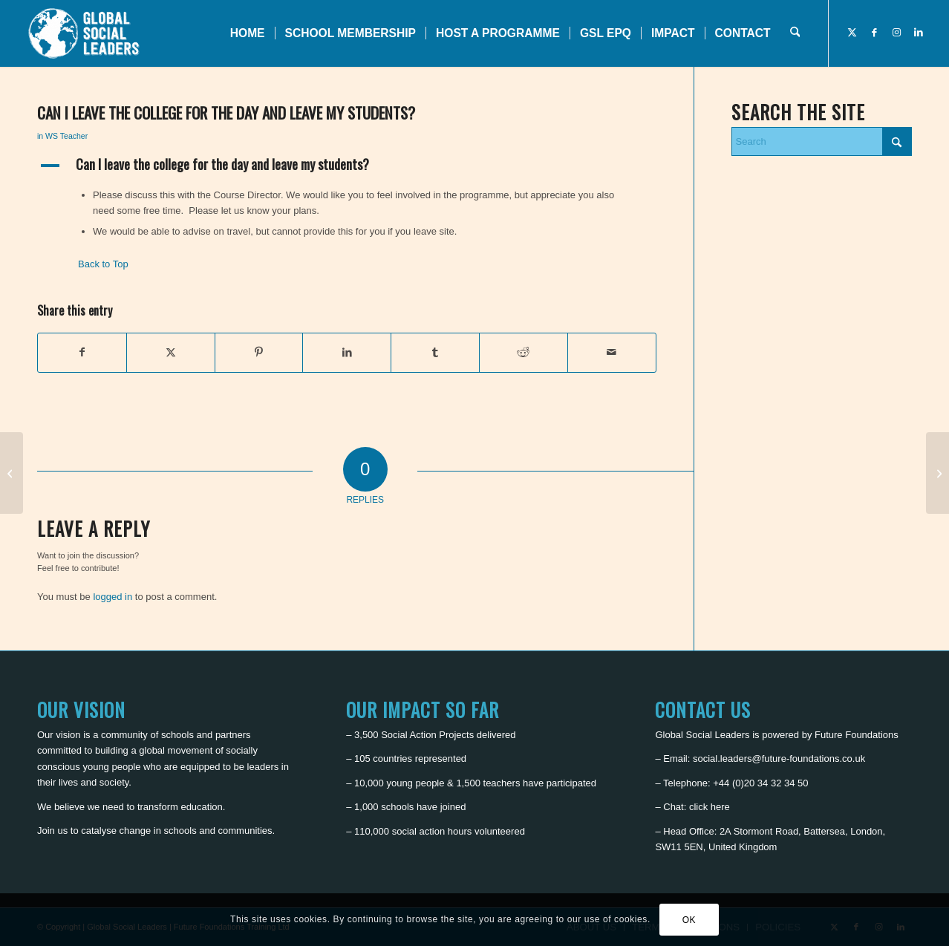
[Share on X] (171, 352)
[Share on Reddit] (523, 352)
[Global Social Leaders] (85, 33)
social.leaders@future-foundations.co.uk (779, 758)
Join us (52, 830)
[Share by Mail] (612, 352)
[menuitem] (248, 33)
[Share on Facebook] (82, 352)
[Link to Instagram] (896, 33)
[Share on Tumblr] (435, 352)
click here (709, 806)
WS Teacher (66, 135)
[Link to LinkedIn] (918, 33)
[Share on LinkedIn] (347, 352)
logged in (112, 596)
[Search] (794, 33)
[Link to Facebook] (874, 33)
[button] (346, 165)
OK (689, 920)
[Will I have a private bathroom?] (937, 473)
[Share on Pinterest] (259, 352)
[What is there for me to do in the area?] (11, 473)
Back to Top (103, 264)
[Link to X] (852, 33)
